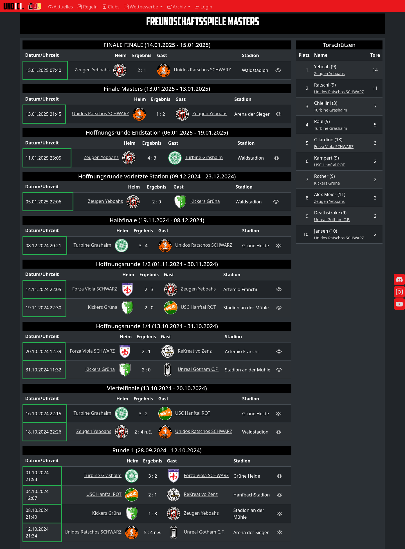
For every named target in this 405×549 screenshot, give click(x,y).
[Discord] (399, 280)
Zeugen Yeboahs (329, 73)
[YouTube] (399, 305)
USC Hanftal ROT (329, 164)
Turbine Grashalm (330, 110)
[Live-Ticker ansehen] (278, 70)
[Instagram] (399, 293)
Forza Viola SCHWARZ (334, 146)
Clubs (111, 7)
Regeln (87, 7)
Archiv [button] (177, 7)
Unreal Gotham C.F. (332, 219)
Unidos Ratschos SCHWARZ (339, 91)
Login (203, 7)
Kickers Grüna (327, 183)
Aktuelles (60, 7)
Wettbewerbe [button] (141, 7)
